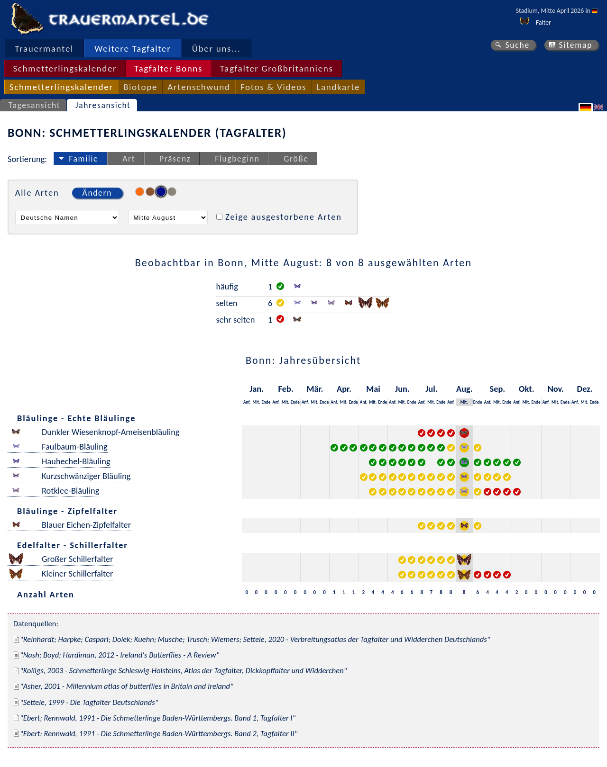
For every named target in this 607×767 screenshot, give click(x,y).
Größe (296, 158)
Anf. (246, 402)
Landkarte (338, 86)
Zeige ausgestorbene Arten (283, 216)
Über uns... (216, 48)
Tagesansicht (35, 105)
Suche (517, 45)
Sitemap (576, 45)
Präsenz (175, 158)
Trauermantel (44, 48)
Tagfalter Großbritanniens (276, 68)
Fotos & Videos (273, 86)
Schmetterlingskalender (65, 68)
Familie (83, 158)
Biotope (140, 86)
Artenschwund (198, 86)
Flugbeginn (237, 158)
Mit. (256, 402)
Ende (265, 402)
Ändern (97, 193)
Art (128, 158)
